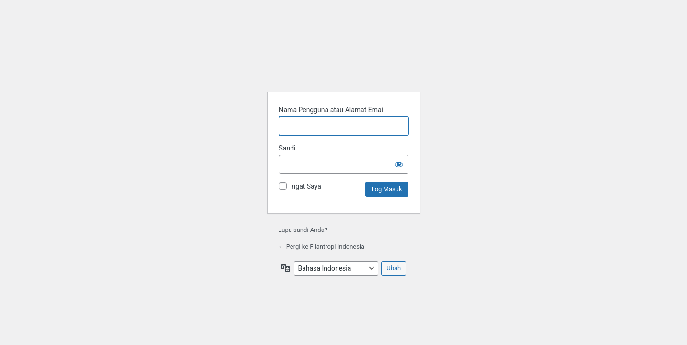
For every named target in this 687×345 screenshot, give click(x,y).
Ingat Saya (305, 186)
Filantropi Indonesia (343, 58)
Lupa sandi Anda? (303, 229)
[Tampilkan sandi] (398, 164)
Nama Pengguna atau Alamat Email (332, 110)
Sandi (287, 148)
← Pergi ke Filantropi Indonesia (322, 246)
